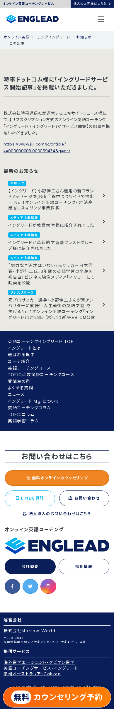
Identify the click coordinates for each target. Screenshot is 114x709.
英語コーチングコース (29, 368)
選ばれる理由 (21, 354)
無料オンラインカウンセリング (57, 478)
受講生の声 (19, 381)
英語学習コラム (23, 421)
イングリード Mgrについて (33, 401)
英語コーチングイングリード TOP (41, 341)
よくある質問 (20, 387)
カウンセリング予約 (57, 697)
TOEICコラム (21, 414)
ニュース (16, 394)
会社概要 (30, 566)
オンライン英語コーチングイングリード (37, 37)
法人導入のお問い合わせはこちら (57, 513)
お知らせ (83, 37)
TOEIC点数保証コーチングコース (41, 374)
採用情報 (83, 566)
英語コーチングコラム (29, 407)
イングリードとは (24, 348)
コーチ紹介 (19, 361)
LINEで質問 (30, 498)
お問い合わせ (84, 498)
